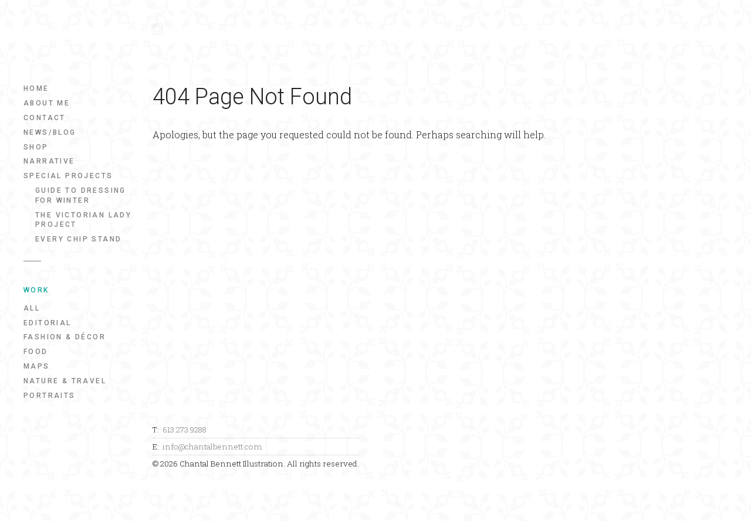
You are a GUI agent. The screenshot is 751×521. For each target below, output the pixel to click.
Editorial (47, 323)
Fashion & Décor (64, 337)
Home (36, 88)
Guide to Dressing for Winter (80, 195)
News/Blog (49, 132)
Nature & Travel (64, 381)
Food (35, 352)
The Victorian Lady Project (83, 220)
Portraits (49, 395)
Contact (44, 118)
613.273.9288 (185, 429)
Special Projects (68, 176)
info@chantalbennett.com (212, 446)
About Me (46, 103)
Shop (36, 147)
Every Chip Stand (78, 239)
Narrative (49, 161)
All (31, 308)
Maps (36, 366)
